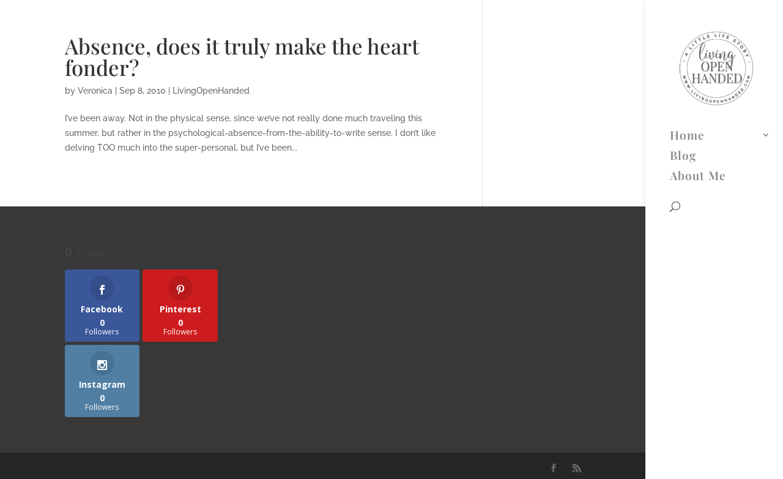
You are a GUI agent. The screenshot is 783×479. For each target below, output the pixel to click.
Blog (683, 51)
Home (687, 31)
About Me (698, 71)
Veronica (95, 91)
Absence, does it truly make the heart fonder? (242, 56)
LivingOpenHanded (211, 91)
